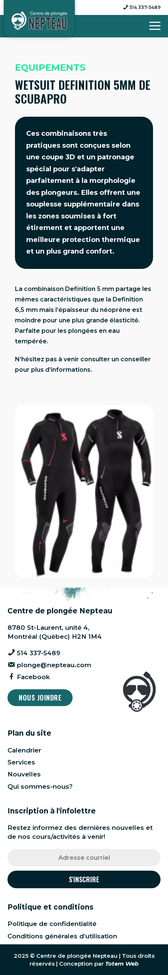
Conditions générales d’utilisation (62, 936)
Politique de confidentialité (52, 924)
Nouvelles (24, 774)
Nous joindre (40, 697)
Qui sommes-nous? (40, 786)
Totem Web (121, 963)
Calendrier (24, 750)
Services (21, 762)
